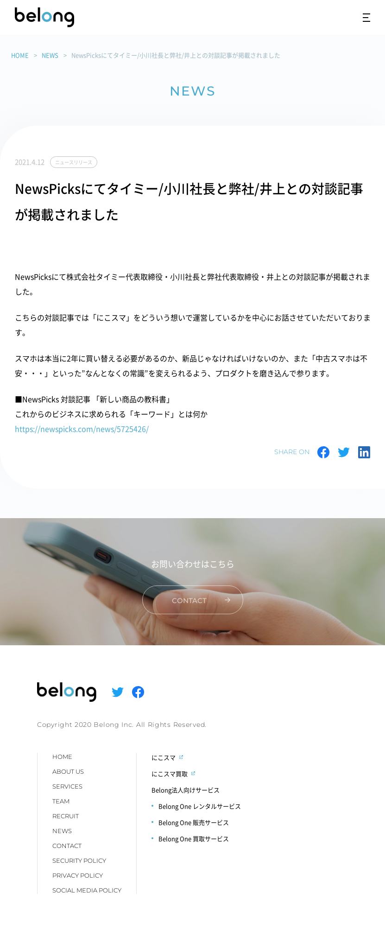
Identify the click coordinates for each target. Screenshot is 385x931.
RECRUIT (65, 816)
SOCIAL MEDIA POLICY (86, 890)
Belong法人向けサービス (185, 789)
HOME (20, 55)
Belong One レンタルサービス (199, 806)
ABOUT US (68, 771)
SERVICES (67, 786)
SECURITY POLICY (79, 860)
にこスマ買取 (169, 773)
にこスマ (163, 757)
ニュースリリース (73, 162)
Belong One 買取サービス (193, 838)
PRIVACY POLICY (77, 875)
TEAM (60, 801)
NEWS (50, 55)
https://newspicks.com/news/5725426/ (82, 428)
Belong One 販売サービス (193, 822)
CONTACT (67, 845)
